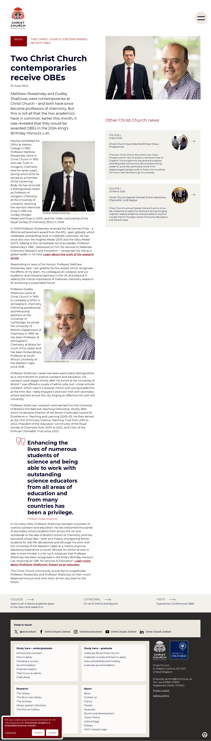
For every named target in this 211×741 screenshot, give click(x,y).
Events (88, 701)
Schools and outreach (29, 653)
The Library (23, 693)
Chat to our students (28, 673)
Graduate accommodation (99, 665)
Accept (52, 732)
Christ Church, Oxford (57, 631)
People (88, 705)
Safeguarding (161, 695)
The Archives (24, 701)
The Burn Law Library (29, 697)
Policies (88, 725)
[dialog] (32, 727)
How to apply (24, 657)
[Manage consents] (204, 734)
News (18, 39)
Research (22, 688)
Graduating (23, 677)
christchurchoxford (90, 631)
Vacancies (89, 709)
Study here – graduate (98, 648)
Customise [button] (10, 732)
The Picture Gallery (28, 709)
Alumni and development (99, 713)
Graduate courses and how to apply (105, 657)
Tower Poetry (92, 717)
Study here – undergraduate (34, 648)
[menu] (201, 18)
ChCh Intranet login (95, 729)
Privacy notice (161, 690)
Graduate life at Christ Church (101, 653)
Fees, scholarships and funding (102, 661)
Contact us (90, 697)
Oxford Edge (91, 721)
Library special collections (31, 705)
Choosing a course (27, 661)
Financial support (26, 669)
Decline (38, 732)
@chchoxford (28, 631)
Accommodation (26, 665)
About (88, 688)
